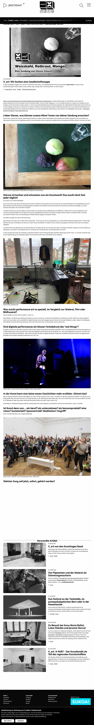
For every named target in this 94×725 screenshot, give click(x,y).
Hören (17, 24)
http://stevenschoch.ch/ (22, 111)
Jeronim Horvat (69, 635)
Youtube (28, 702)
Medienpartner (52, 698)
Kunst (14, 89)
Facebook (28, 700)
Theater (19, 89)
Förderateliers (58, 633)
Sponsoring (51, 700)
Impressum (6, 704)
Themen (22, 24)
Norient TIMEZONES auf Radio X (34, 24)
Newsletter (6, 698)
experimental (8, 89)
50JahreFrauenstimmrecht (29, 89)
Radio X (12, 24)
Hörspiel (52, 614)
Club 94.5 (5, 700)
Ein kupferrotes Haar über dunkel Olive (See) (71, 579)
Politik (55, 556)
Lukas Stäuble (58, 635)
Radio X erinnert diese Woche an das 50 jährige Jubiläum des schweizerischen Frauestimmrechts (27, 101)
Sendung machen (52, 702)
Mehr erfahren (8, 721)
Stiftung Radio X (7, 702)
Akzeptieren (21, 721)
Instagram (28, 698)
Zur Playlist (89, 19)
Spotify (27, 704)
